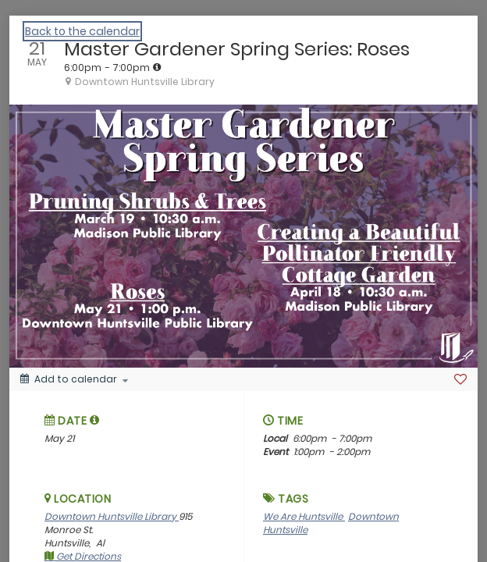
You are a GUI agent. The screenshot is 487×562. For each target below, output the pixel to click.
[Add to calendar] (74, 379)
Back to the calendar (82, 31)
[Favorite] (460, 379)
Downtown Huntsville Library (111, 516)
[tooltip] (157, 67)
